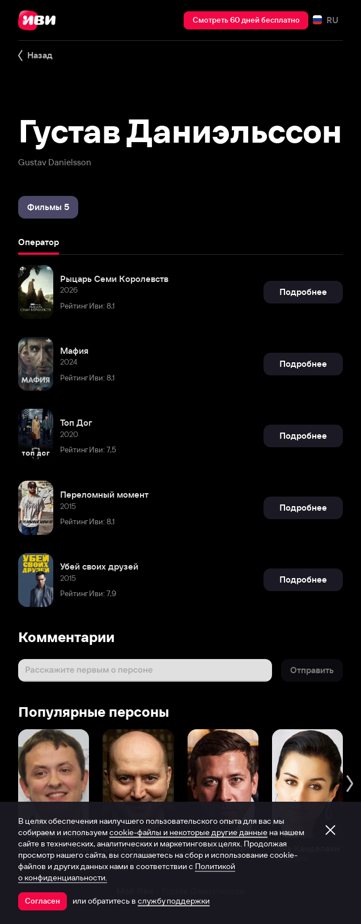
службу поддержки (174, 900)
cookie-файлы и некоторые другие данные (188, 832)
